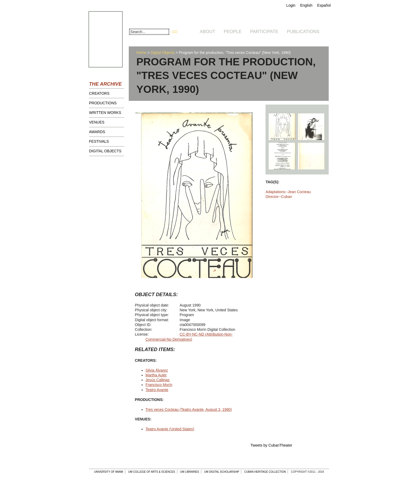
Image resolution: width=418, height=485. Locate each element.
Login (290, 5)
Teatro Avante (157, 390)
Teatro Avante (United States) (170, 429)
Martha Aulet (156, 375)
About (207, 31)
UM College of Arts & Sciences (151, 471)
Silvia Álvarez (157, 370)
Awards (97, 132)
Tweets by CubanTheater (271, 445)
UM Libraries (189, 471)
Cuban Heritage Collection (265, 471)
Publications (303, 31)
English (306, 5)
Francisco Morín (159, 385)
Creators (99, 93)
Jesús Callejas (158, 380)
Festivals (99, 141)
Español (324, 5)
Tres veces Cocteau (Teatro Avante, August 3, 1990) (189, 409)
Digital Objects (105, 151)
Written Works (105, 112)
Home (141, 52)
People (233, 31)
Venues (96, 122)
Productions (102, 103)
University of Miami (108, 471)
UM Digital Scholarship (221, 471)
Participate (264, 31)
